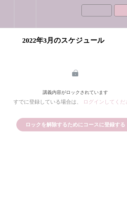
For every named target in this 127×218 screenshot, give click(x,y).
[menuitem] (25, 14)
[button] (7, 14)
